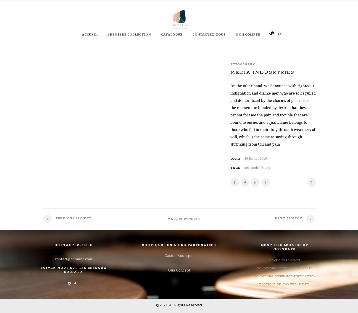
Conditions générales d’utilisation (285, 276)
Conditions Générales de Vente (285, 268)
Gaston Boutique (179, 255)
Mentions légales (284, 260)
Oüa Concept (179, 270)
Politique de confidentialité (284, 284)
